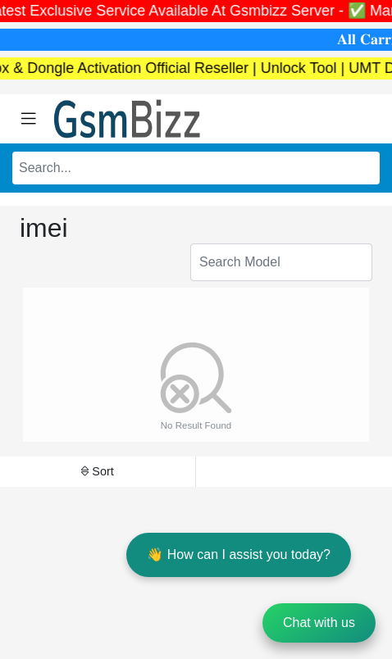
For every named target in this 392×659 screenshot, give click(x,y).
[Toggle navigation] (28, 119)
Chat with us (319, 622)
